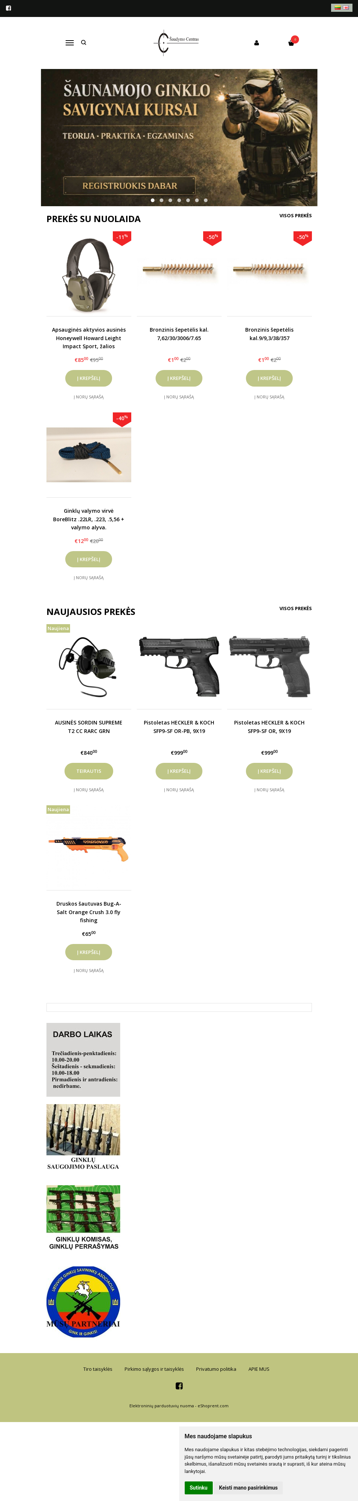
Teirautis (88, 771)
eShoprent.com (213, 1405)
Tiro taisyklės (97, 1369)
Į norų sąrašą (89, 397)
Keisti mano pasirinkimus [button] (248, 1488)
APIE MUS (259, 1369)
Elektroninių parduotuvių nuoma (161, 1405)
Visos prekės (295, 215)
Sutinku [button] (199, 1488)
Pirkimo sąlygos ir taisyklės (154, 1369)
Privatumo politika (216, 1369)
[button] (152, 200)
